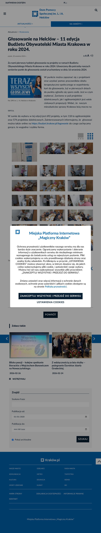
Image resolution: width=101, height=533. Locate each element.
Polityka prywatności (56, 287)
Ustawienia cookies (50, 302)
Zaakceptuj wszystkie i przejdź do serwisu (50, 296)
